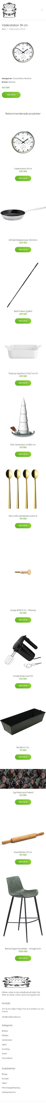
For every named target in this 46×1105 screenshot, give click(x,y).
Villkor (4, 1083)
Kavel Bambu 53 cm (23, 852)
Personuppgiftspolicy (11, 1087)
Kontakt (5, 1078)
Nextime (27, 78)
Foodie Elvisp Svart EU (23, 676)
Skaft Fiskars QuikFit (23, 311)
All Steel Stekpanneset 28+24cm (23, 240)
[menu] (42, 10)
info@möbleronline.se (11, 1017)
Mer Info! (11, 95)
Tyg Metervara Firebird (23, 792)
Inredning (6, 1049)
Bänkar (5, 1031)
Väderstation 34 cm (23, 168)
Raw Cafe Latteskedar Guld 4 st (23, 516)
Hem (4, 29)
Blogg (4, 1074)
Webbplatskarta (9, 1092)
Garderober (7, 1040)
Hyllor (4, 1044)
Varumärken (18, 78)
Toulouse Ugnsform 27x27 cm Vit (23, 373)
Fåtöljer (5, 1035)
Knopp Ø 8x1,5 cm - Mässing (23, 610)
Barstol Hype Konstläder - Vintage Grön (23, 948)
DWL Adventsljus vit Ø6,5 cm (23, 444)
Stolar (4, 1053)
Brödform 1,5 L (23, 747)
